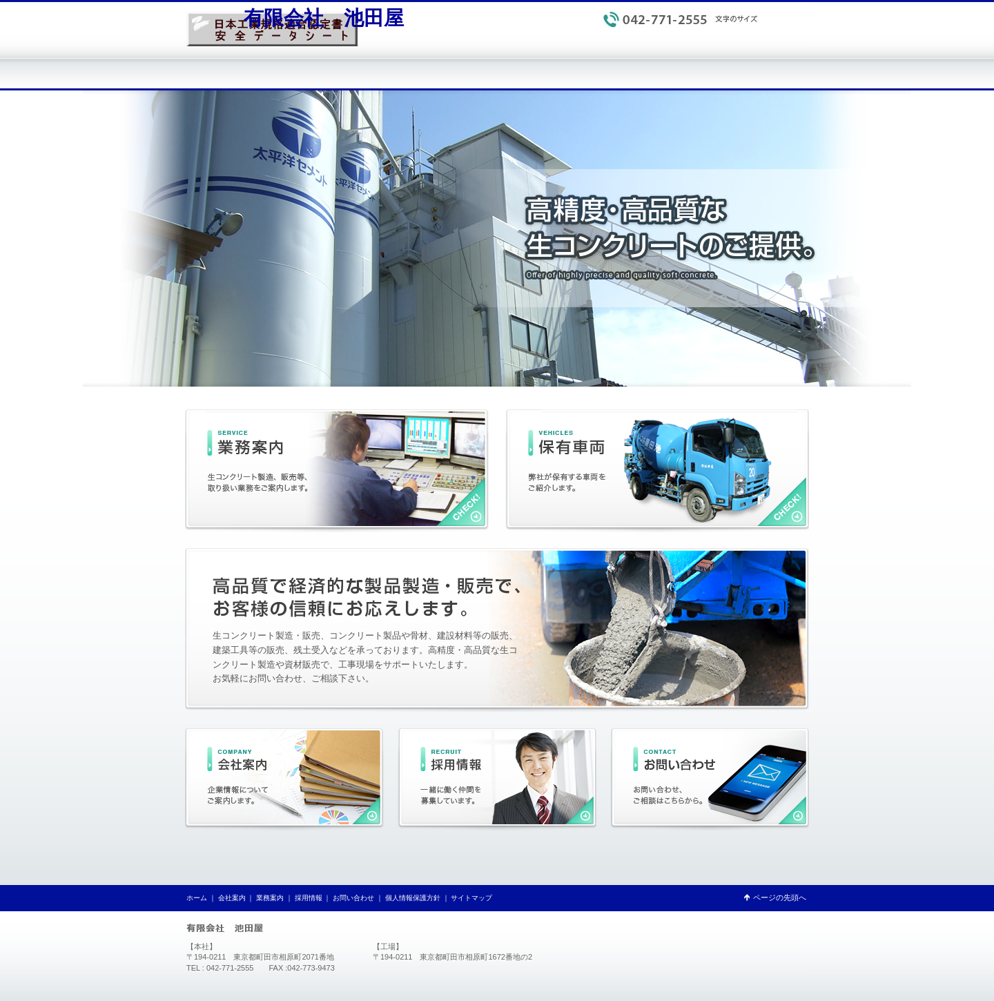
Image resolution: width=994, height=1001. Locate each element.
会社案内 (232, 898)
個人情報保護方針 (727, 41)
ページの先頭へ (779, 897)
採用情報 (308, 898)
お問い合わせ (353, 898)
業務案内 (270, 898)
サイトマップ (787, 41)
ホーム (196, 898)
